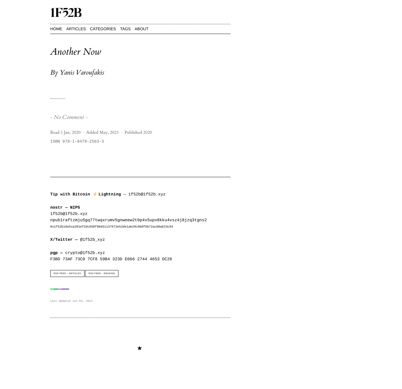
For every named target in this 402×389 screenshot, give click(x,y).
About (142, 28)
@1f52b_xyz (77, 239)
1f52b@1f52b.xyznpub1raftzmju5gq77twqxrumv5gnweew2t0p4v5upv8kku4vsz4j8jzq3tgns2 (128, 217)
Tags (125, 28)
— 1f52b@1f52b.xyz (108, 194)
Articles (76, 28)
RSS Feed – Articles (67, 273)
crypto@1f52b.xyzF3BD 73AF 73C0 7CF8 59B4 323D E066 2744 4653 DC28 (111, 256)
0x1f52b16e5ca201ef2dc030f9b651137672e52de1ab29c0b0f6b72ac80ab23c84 (111, 226)
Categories (103, 28)
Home (56, 28)
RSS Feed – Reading (102, 273)
